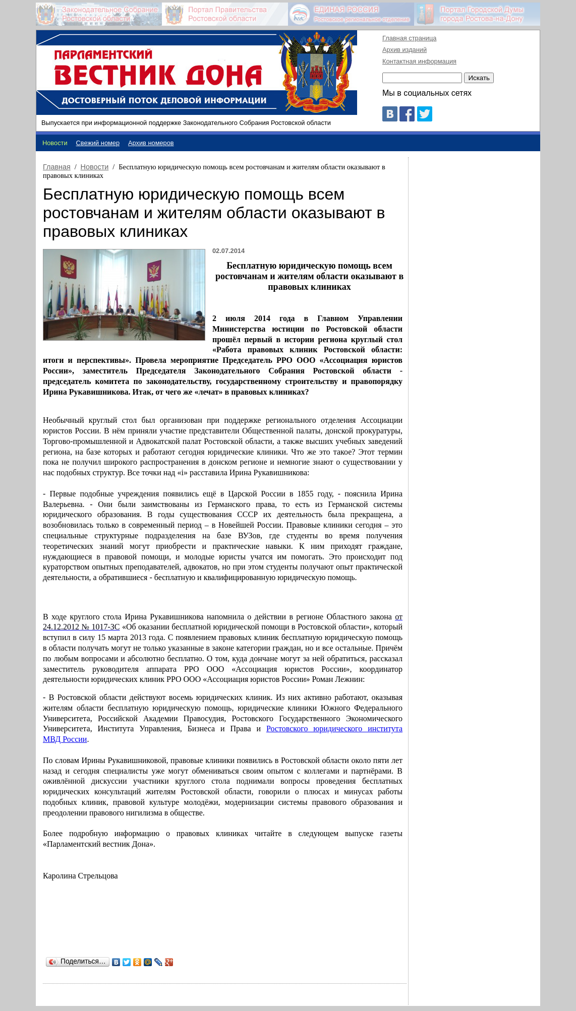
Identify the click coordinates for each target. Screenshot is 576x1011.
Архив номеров (151, 143)
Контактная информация (419, 61)
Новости (95, 167)
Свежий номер (98, 143)
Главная (57, 167)
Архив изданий (404, 49)
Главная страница (409, 38)
